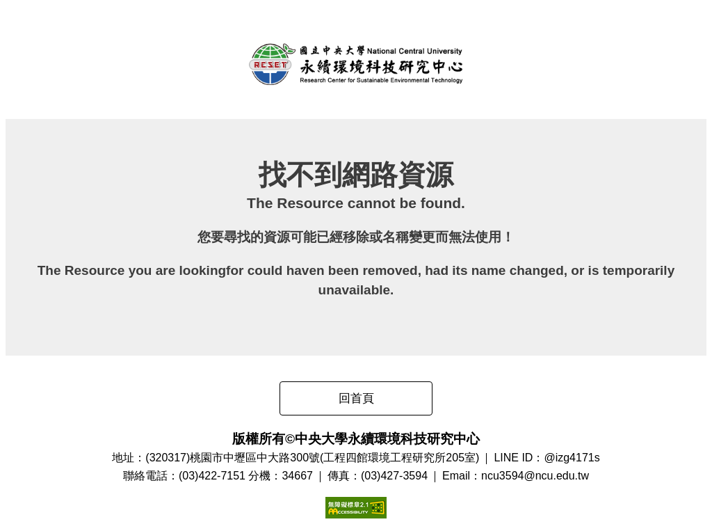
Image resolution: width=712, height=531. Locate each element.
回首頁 (356, 398)
